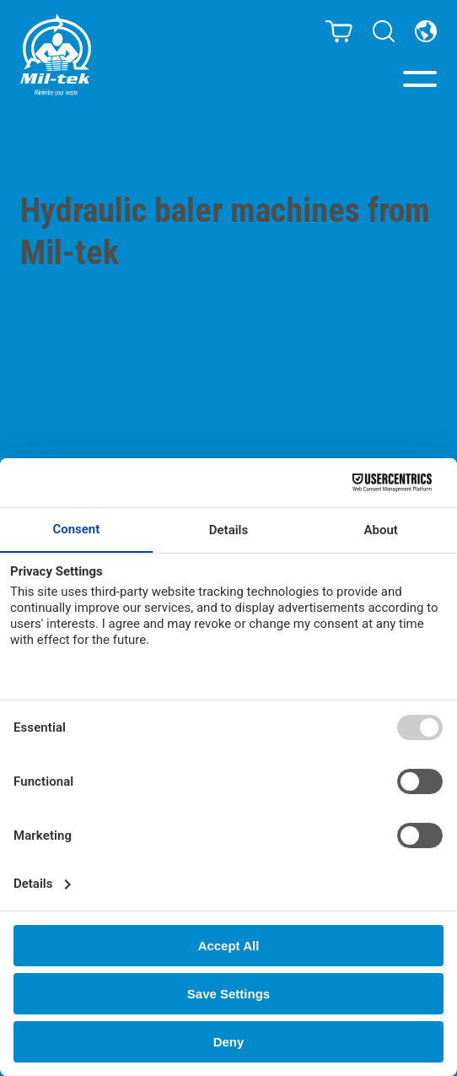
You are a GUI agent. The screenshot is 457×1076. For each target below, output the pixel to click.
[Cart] (338, 31)
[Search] (384, 31)
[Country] (426, 31)
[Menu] (420, 79)
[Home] (55, 55)
